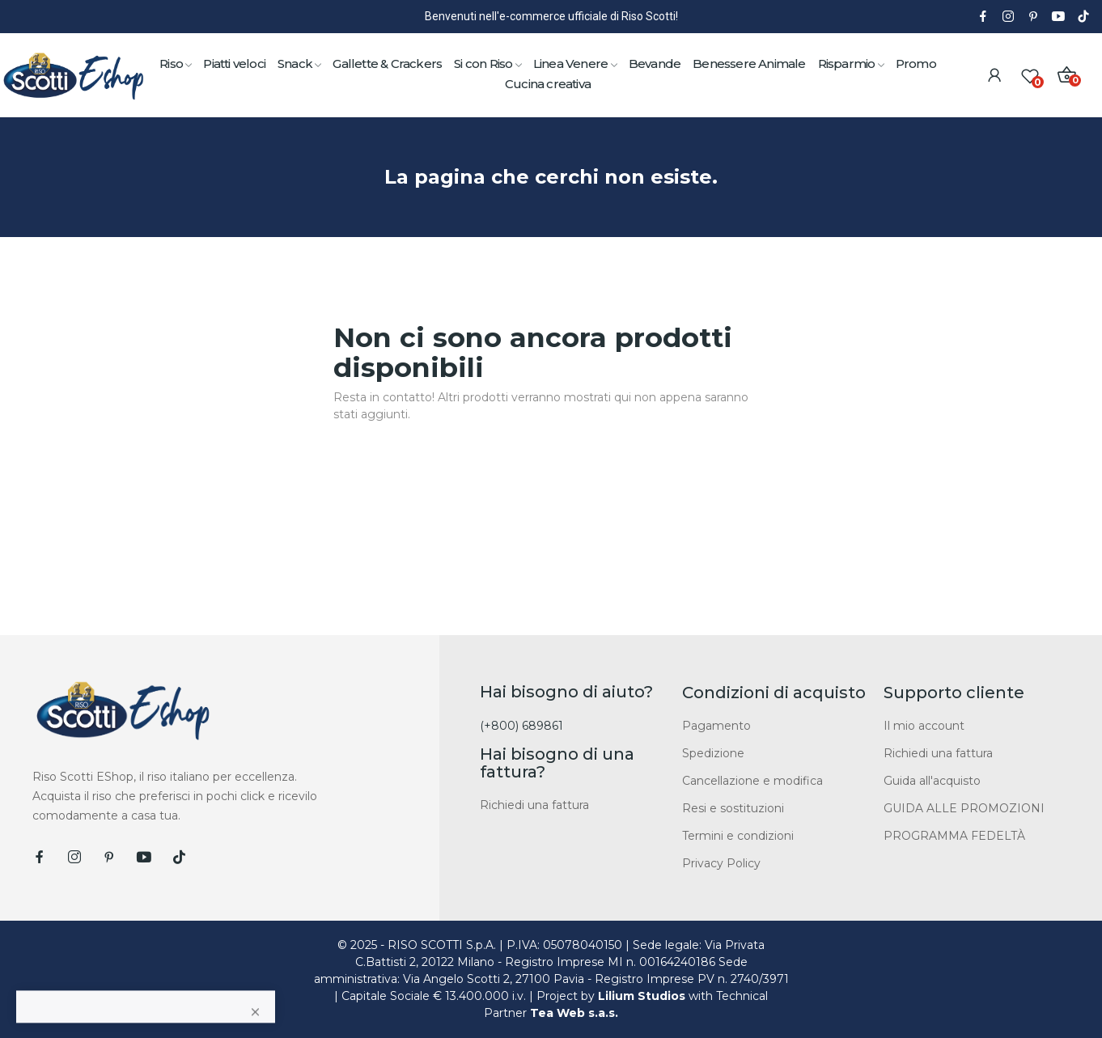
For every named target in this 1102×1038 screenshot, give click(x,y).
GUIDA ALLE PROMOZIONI (964, 808)
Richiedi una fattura (534, 805)
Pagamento (716, 725)
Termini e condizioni (738, 835)
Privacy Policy (721, 863)
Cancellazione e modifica (752, 780)
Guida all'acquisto (932, 780)
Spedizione (713, 753)
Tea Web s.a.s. (574, 1013)
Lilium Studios (641, 996)
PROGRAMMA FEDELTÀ (954, 835)
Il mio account (924, 725)
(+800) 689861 (521, 725)
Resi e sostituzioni (733, 808)
